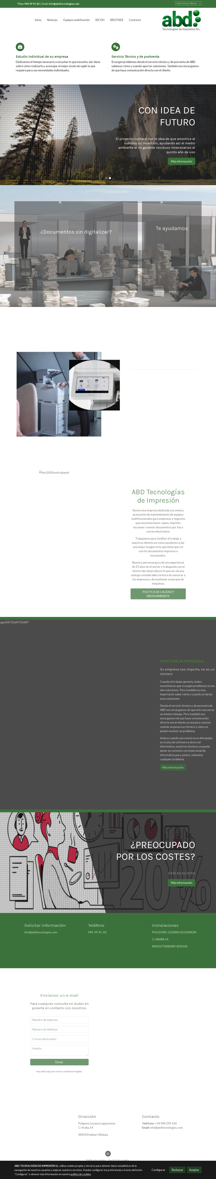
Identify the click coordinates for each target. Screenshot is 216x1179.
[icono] (20, 47)
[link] (181, 20)
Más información (186, 161)
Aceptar (194, 1170)
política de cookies (81, 1174)
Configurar (158, 1170)
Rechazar (177, 1170)
